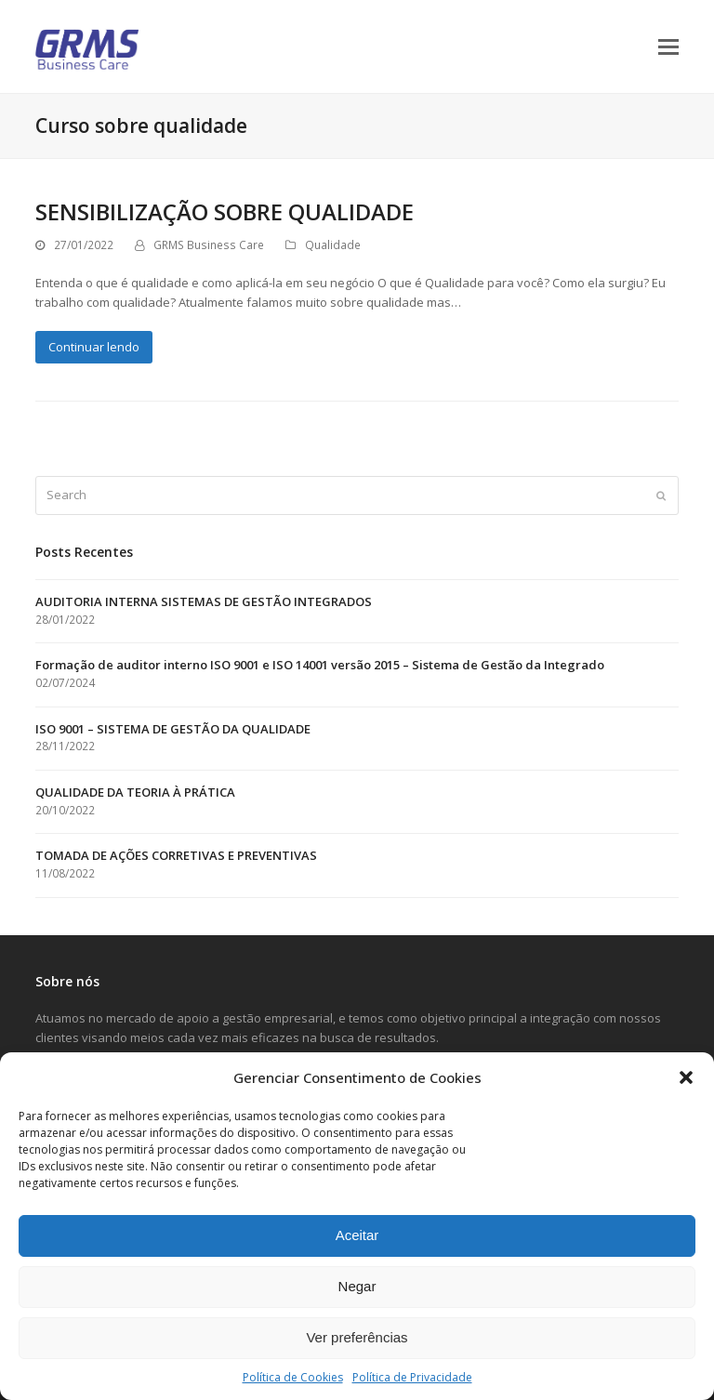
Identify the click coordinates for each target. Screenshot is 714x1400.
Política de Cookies (293, 1377)
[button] (686, 1077)
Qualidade (333, 245)
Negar (357, 1286)
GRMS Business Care (208, 245)
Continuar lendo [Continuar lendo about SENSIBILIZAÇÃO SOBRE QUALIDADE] (93, 346)
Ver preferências (356, 1337)
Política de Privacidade (412, 1377)
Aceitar (357, 1235)
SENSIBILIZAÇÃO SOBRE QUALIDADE (224, 211)
